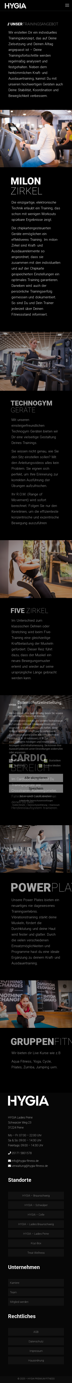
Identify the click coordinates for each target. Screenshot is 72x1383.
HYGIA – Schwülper (36, 1205)
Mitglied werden (19, 1302)
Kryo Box (36, 1243)
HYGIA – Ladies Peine (36, 1233)
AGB (36, 1332)
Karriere (14, 1282)
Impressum (36, 1351)
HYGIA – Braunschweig (36, 1195)
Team (13, 1292)
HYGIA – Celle (36, 1214)
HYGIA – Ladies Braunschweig (36, 1224)
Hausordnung (36, 1360)
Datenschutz (36, 1341)
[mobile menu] (67, 5)
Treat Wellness (36, 1252)
